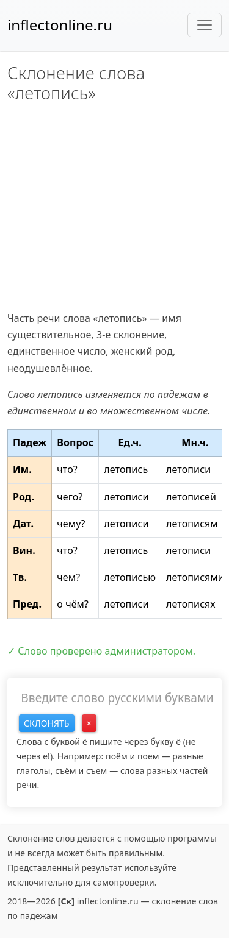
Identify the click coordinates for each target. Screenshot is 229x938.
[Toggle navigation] (204, 25)
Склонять (47, 723)
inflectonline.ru (59, 25)
